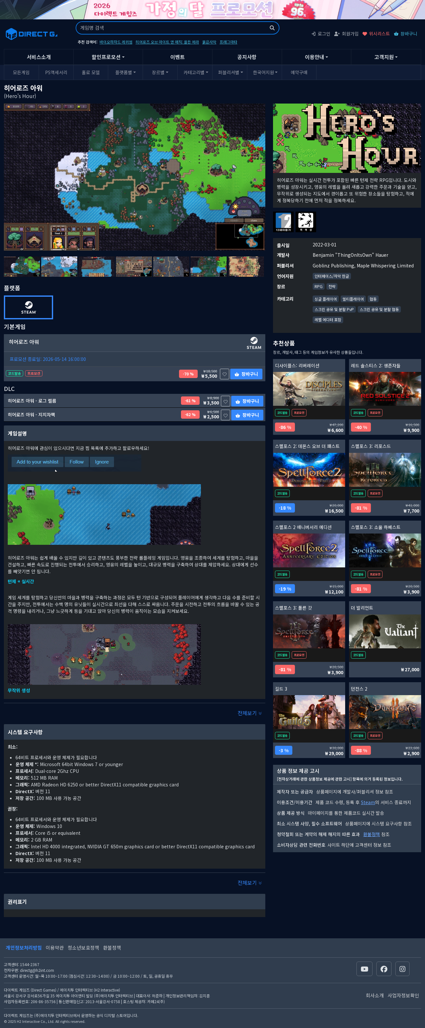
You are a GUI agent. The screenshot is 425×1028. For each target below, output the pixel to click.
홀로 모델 (91, 72)
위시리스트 (376, 33)
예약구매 (299, 72)
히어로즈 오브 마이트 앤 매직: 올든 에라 (167, 42)
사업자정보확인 (403, 995)
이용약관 (55, 947)
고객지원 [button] (384, 57)
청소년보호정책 (83, 947)
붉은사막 (209, 42)
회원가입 (346, 33)
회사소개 (375, 995)
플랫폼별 (123, 72)
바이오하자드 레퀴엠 (115, 42)
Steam (368, 802)
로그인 (320, 33)
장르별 (158, 72)
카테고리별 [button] (194, 72)
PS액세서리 (56, 72)
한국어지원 (263, 72)
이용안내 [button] (314, 57)
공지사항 (247, 57)
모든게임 (21, 72)
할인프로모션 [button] (106, 57)
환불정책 (371, 834)
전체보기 (250, 713)
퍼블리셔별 (228, 72)
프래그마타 (228, 42)
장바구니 (405, 33)
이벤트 (177, 57)
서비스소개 (39, 57)
